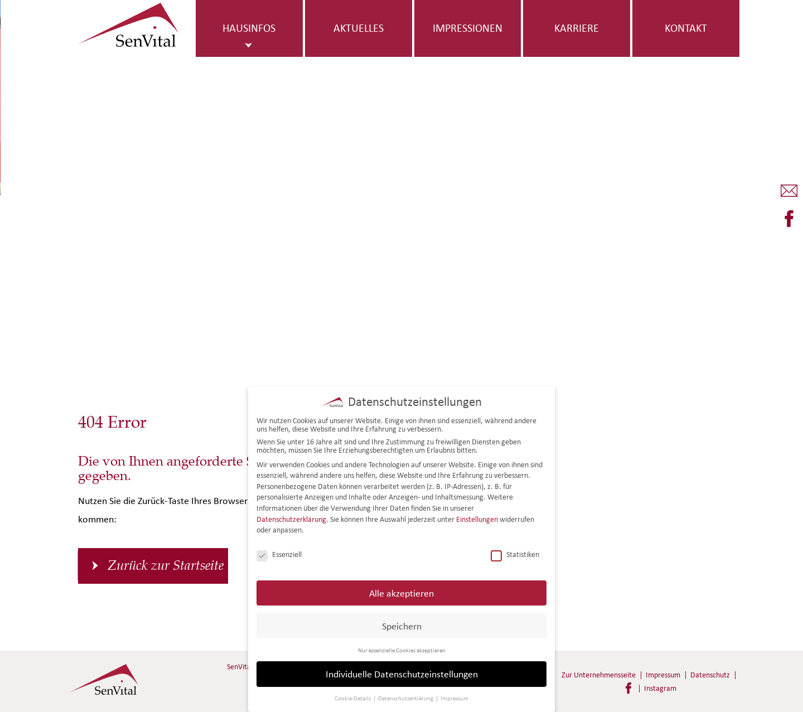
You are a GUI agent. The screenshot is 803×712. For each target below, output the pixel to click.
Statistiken (515, 552)
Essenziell (279, 552)
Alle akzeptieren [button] (401, 590)
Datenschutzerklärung (291, 516)
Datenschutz (710, 675)
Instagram (660, 688)
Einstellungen (477, 516)
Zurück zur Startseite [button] (166, 565)
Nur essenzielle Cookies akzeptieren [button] (402, 647)
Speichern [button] (402, 623)
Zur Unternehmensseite (599, 675)
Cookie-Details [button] (353, 695)
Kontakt (686, 28)
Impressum (663, 675)
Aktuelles (358, 28)
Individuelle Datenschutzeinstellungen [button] (402, 671)
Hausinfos (248, 28)
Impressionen (467, 28)
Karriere (576, 28)
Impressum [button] (454, 695)
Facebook (628, 688)
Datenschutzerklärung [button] (406, 695)
